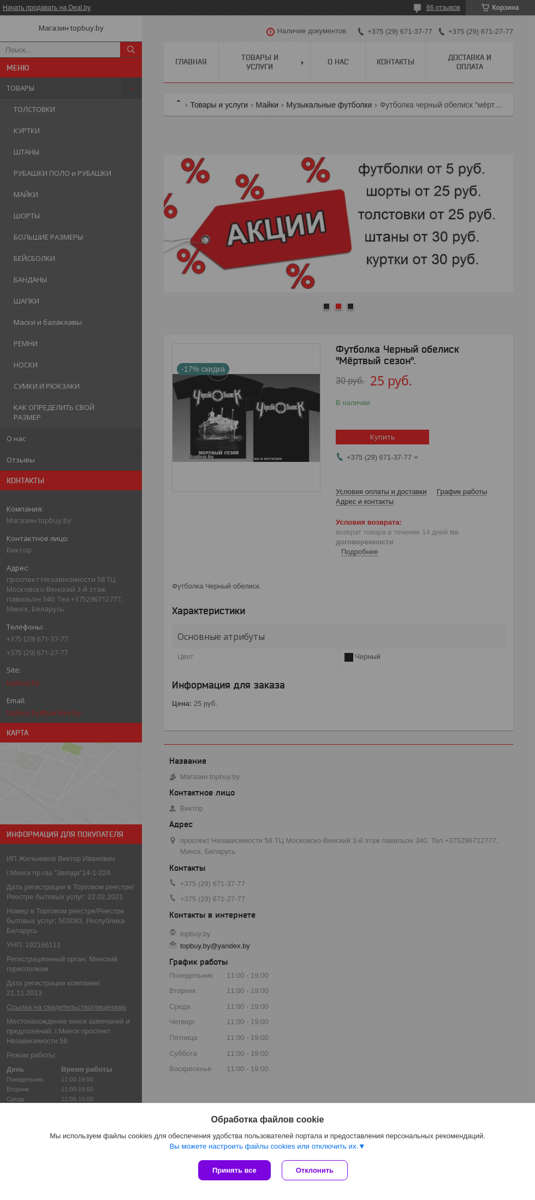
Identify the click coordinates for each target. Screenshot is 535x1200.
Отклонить (315, 1170)
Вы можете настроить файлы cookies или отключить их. (263, 1146)
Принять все (234, 1170)
